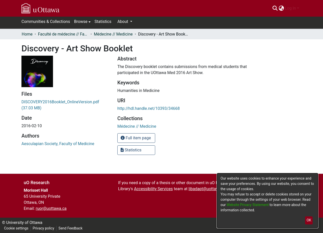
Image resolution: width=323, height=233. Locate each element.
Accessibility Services (153, 188)
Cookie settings (16, 228)
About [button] (123, 21)
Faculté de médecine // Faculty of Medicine (63, 34)
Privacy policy (43, 228)
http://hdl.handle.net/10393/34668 (148, 108)
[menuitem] (281, 8)
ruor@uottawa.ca (51, 208)
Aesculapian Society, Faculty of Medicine (57, 143)
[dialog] (267, 200)
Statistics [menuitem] (103, 21)
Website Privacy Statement (248, 205)
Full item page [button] (136, 138)
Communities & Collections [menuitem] (45, 21)
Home (27, 34)
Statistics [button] (131, 150)
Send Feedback (71, 228)
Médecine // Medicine (113, 34)
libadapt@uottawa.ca (208, 188)
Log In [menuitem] (290, 8)
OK (309, 220)
